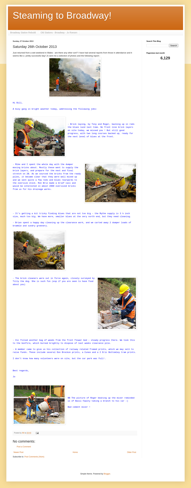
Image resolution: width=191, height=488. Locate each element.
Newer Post (18, 452)
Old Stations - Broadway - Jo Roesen (59, 32)
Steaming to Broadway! (62, 15)
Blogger (107, 474)
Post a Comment (24, 447)
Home (75, 452)
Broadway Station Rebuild (23, 32)
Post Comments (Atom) (34, 457)
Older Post (131, 452)
